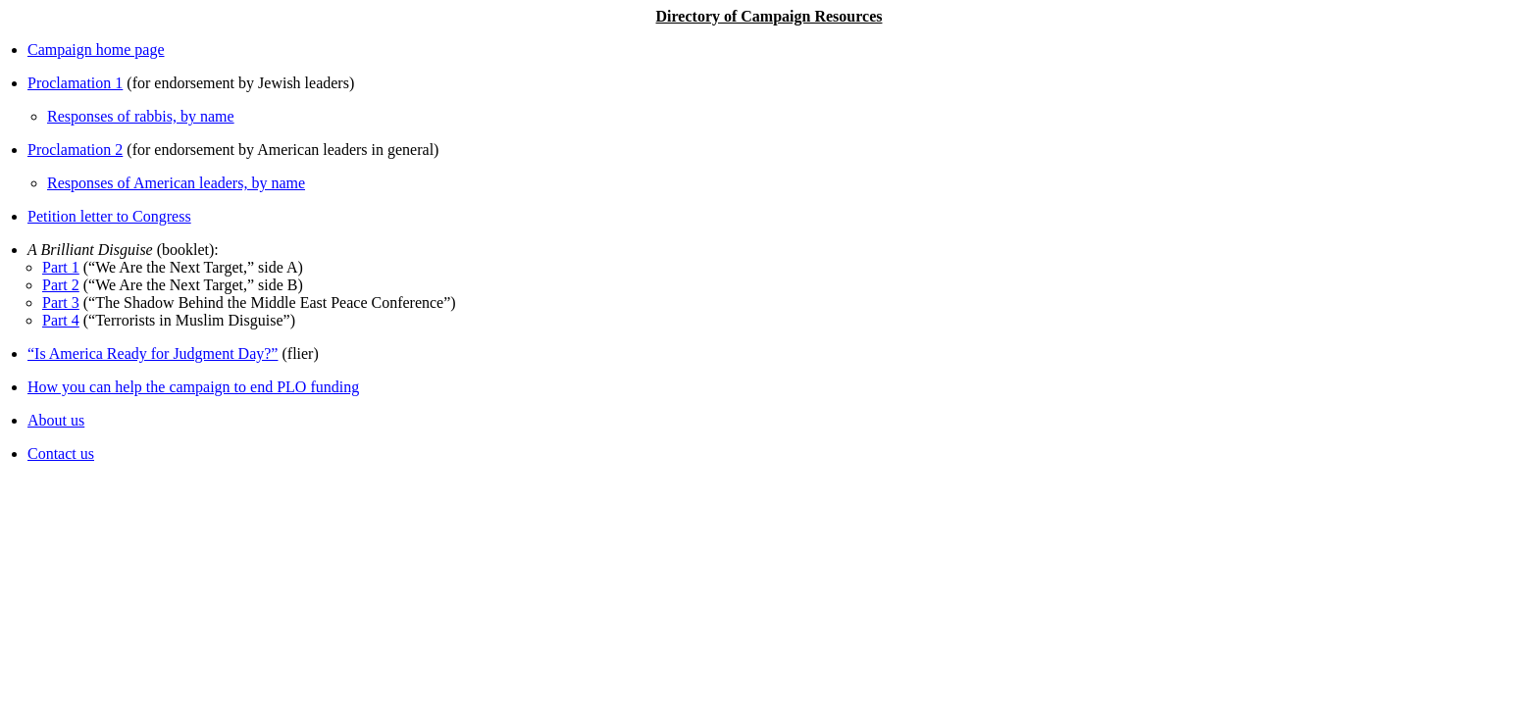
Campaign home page (96, 49)
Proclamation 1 (75, 83)
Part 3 (60, 302)
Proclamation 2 (75, 149)
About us (55, 420)
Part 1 (60, 267)
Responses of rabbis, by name (140, 116)
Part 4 (60, 320)
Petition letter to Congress (109, 216)
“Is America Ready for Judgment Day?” (152, 353)
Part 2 (60, 285)
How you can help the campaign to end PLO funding (193, 386)
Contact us (60, 453)
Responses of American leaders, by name (176, 183)
